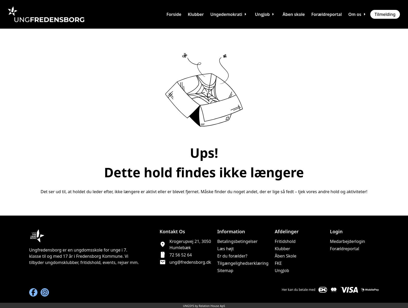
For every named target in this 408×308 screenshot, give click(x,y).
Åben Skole (285, 256)
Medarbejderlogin (347, 241)
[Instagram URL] (45, 292)
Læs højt (225, 249)
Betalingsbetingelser (237, 241)
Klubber (282, 249)
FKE (278, 263)
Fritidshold (285, 241)
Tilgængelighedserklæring (243, 263)
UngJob (282, 270)
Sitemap (225, 270)
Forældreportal (344, 249)
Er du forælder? (232, 256)
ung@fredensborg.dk (190, 262)
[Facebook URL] (33, 292)
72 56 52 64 (180, 255)
